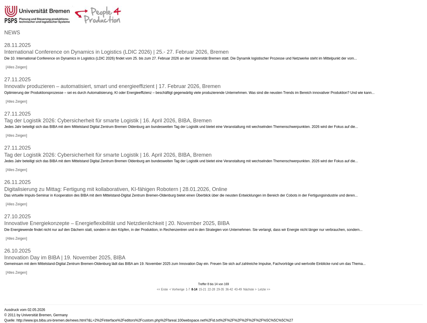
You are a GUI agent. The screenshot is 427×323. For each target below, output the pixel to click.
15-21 (202, 289)
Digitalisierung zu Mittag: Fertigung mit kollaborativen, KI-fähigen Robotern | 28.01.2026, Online (115, 189)
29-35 (220, 289)
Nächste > (249, 289)
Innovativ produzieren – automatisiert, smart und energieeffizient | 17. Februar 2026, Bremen (112, 86)
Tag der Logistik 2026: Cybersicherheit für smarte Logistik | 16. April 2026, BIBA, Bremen (108, 121)
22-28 (211, 289)
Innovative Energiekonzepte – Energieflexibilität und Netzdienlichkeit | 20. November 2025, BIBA (117, 223)
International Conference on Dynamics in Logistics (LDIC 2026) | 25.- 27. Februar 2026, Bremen (116, 52)
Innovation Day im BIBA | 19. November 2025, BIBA (65, 258)
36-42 (229, 289)
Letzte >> (264, 289)
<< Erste (162, 289)
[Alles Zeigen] (16, 67)
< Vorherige (176, 289)
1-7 (188, 289)
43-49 (238, 289)
